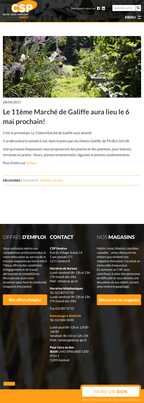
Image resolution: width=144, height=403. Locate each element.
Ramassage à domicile (65, 316)
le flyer (31, 163)
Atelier (51, 180)
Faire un (111, 391)
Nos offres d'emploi (25, 299)
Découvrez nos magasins (119, 299)
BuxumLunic (134, 400)
